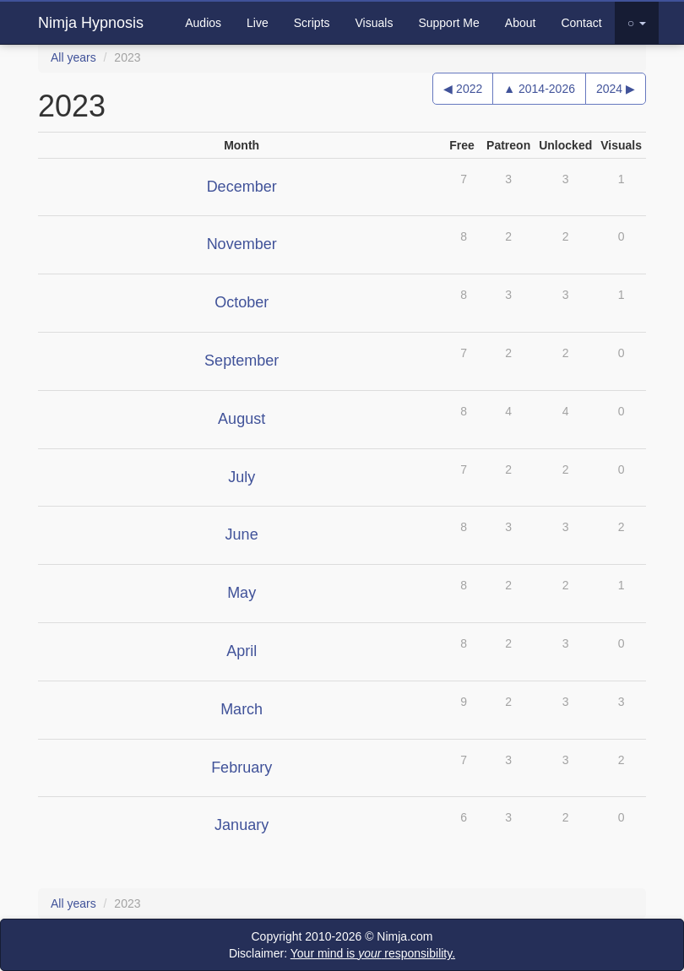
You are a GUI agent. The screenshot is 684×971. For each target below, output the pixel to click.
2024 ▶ (615, 88)
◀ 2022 (462, 88)
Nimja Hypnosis (91, 22)
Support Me (448, 23)
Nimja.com (404, 936)
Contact (581, 23)
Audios (203, 23)
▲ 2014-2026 (539, 88)
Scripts (312, 23)
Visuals (375, 23)
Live (258, 23)
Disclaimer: (342, 953)
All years (73, 57)
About (520, 23)
